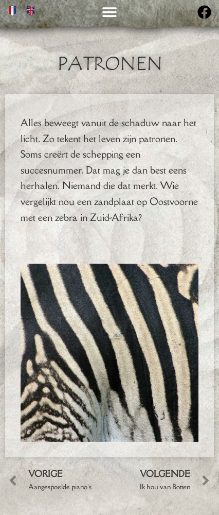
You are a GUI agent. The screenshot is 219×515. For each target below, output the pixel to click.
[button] (109, 11)
